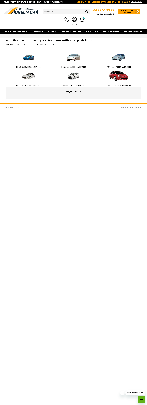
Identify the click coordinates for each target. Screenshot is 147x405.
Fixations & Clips (110, 31)
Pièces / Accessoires (71, 31)
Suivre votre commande (126, 11)
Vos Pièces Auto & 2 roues (17, 44)
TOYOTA (40, 44)
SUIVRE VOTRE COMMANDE (54, 2)
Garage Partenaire (133, 31)
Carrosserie (37, 31)
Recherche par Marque (16, 31)
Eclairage (52, 31)
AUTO (32, 44)
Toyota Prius (51, 44)
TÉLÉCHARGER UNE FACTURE (15, 2)
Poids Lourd (92, 31)
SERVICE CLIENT (35, 2)
